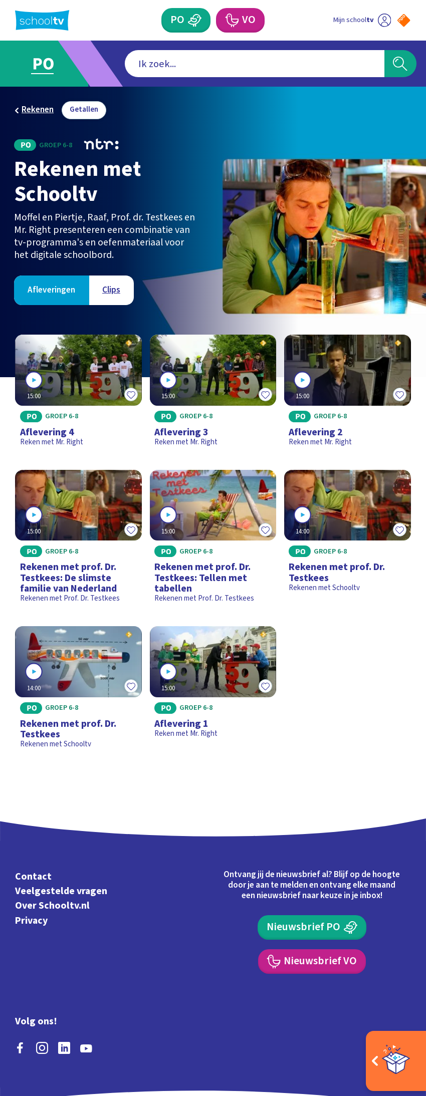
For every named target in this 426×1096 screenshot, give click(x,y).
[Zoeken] (400, 63)
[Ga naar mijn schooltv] (362, 20)
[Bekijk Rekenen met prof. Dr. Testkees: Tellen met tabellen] (213, 540)
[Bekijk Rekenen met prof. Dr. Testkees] (347, 540)
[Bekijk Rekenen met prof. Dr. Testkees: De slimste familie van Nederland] (78, 540)
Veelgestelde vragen (61, 891)
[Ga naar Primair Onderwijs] (50, 64)
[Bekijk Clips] (111, 290)
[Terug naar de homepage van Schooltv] (42, 20)
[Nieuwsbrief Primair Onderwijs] (312, 927)
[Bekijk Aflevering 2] (347, 394)
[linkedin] (64, 1048)
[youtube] (86, 1048)
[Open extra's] (396, 1061)
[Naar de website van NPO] (403, 20)
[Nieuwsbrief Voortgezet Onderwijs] (312, 961)
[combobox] (254, 63)
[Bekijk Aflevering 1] (213, 691)
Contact (33, 877)
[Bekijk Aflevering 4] (78, 394)
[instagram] (42, 1048)
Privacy (31, 921)
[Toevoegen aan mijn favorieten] (131, 395)
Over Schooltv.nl (52, 906)
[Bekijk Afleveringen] (51, 290)
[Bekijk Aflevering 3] (213, 394)
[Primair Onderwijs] (185, 20)
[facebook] (20, 1048)
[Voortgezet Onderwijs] (240, 20)
